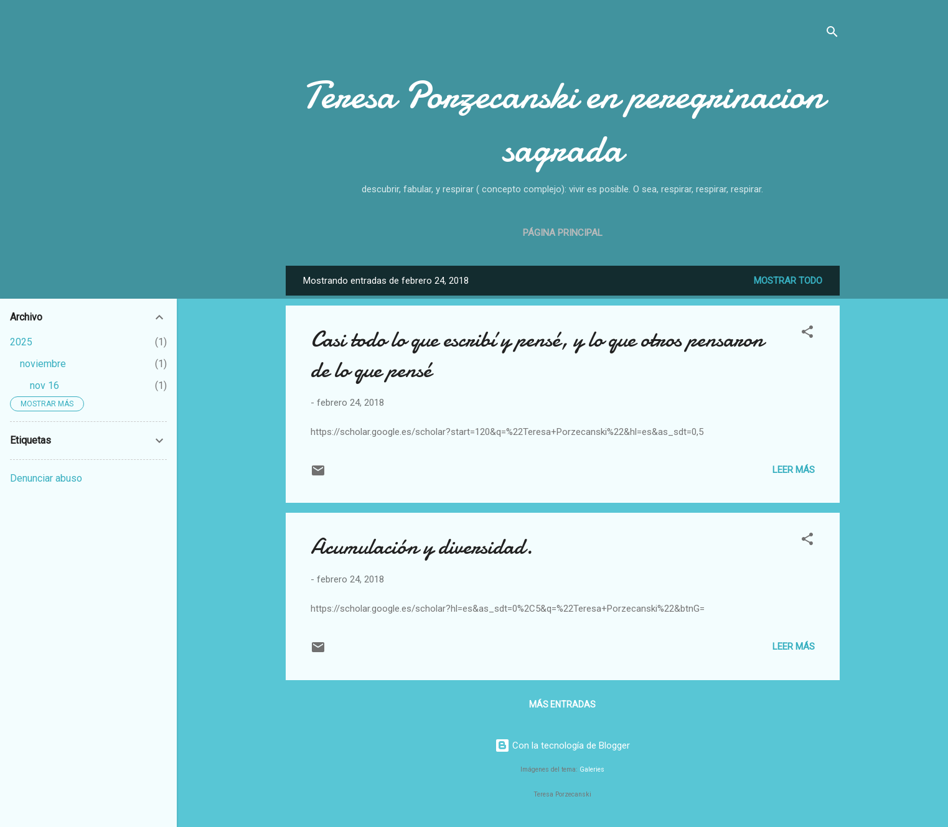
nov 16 (44, 385)
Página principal (563, 232)
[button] (807, 333)
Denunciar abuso (46, 478)
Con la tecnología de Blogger (562, 745)
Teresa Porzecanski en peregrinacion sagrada (563, 121)
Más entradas (562, 704)
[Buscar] (832, 34)
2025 (21, 342)
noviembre (43, 364)
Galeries (592, 769)
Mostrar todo (788, 280)
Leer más (793, 469)
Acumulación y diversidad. (422, 546)
